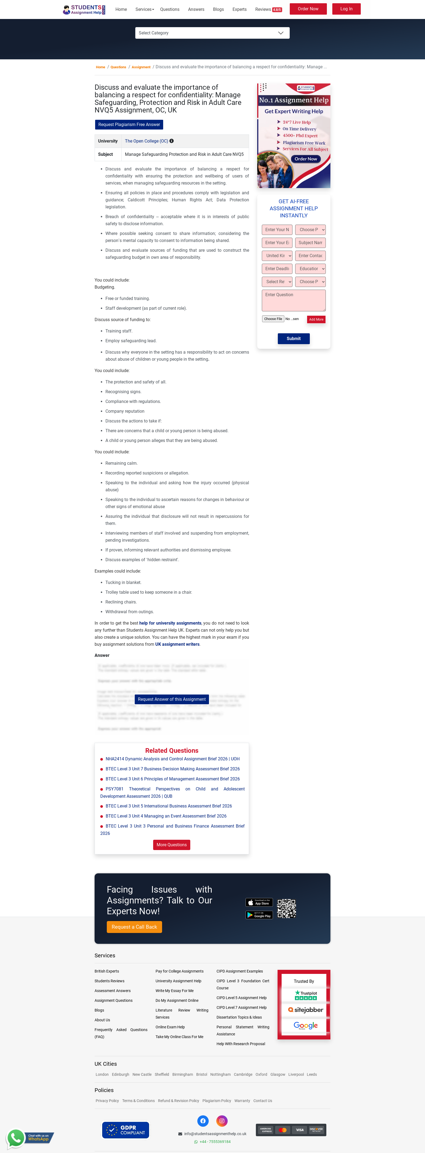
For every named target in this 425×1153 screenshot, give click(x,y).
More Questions (172, 844)
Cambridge (243, 1074)
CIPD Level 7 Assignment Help (242, 1007)
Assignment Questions (114, 1000)
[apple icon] (259, 902)
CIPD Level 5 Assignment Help (242, 998)
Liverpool (296, 1074)
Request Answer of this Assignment (172, 699)
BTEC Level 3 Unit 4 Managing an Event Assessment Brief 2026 (166, 816)
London (102, 1074)
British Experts (107, 971)
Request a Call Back (134, 927)
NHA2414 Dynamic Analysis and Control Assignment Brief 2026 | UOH (173, 758)
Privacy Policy (107, 1101)
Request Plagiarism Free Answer (129, 124)
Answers (196, 9)
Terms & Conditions (138, 1101)
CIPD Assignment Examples (240, 971)
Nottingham (220, 1074)
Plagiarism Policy (216, 1101)
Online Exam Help (170, 1027)
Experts (240, 9)
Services (144, 9)
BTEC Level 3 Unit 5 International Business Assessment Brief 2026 (169, 806)
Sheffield (162, 1074)
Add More (316, 319)
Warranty (242, 1101)
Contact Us (262, 1101)
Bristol (201, 1074)
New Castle (142, 1074)
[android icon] (259, 915)
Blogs (218, 9)
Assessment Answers (113, 991)
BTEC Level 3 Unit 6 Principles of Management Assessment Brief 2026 (173, 778)
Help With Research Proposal (241, 1044)
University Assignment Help (178, 981)
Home (121, 9)
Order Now (308, 8)
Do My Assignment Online (177, 1000)
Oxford (261, 1074)
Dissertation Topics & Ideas (239, 1017)
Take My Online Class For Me (179, 1037)
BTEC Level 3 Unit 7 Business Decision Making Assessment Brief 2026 (173, 768)
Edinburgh (120, 1074)
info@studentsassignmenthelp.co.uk (212, 1134)
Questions (169, 9)
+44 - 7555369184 (212, 1141)
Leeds (312, 1074)
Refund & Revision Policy (178, 1101)
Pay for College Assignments (180, 971)
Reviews (268, 9)
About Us (102, 1020)
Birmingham (182, 1074)
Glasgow (278, 1074)
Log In (346, 8)
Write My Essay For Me (175, 991)
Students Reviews (109, 981)
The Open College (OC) (146, 141)
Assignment (141, 67)
